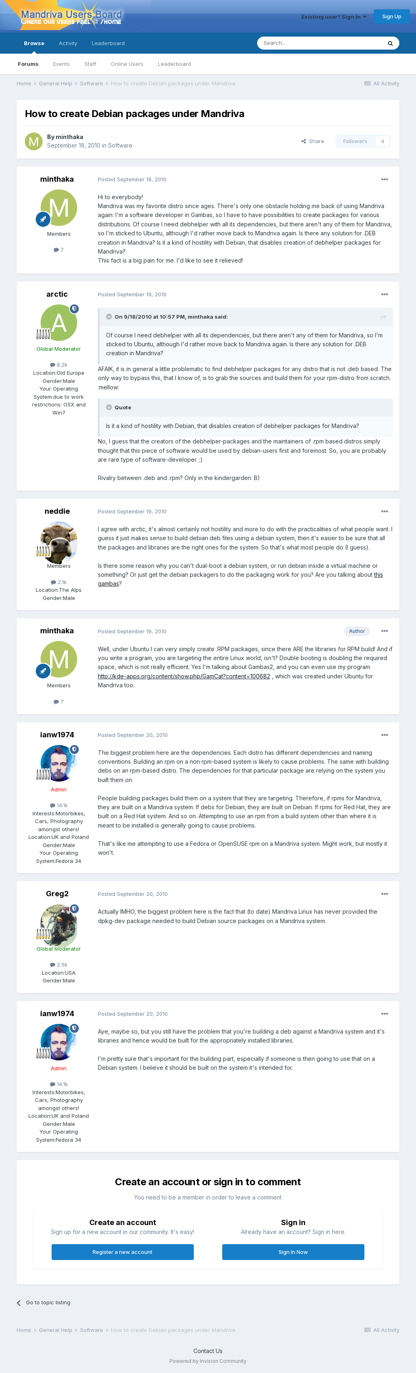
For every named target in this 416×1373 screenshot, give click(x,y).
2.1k (59, 582)
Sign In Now (293, 1252)
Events (61, 64)
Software (120, 145)
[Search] (298, 43)
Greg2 (57, 893)
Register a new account (122, 1252)
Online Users (127, 64)
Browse (34, 47)
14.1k (59, 805)
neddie (57, 511)
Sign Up (391, 16)
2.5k (58, 964)
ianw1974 (57, 734)
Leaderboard (174, 64)
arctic (57, 294)
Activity (68, 43)
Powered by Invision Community (208, 1361)
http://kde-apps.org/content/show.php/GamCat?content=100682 (184, 676)
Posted (132, 179)
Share (312, 141)
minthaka (69, 136)
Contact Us (208, 1350)
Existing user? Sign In (333, 16)
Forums (28, 64)
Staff (90, 64)
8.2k (58, 364)
